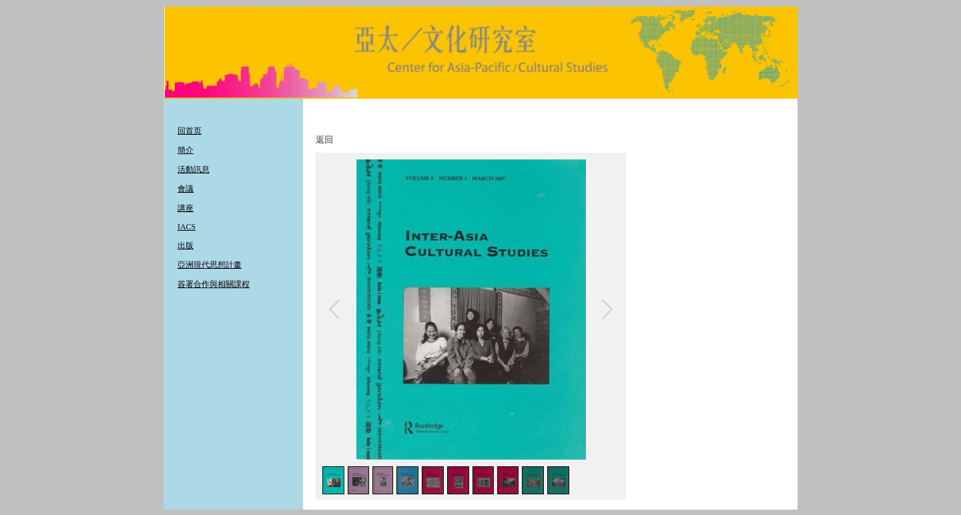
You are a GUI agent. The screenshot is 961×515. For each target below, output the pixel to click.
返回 (324, 140)
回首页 (190, 130)
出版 (186, 245)
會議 (186, 188)
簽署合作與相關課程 (214, 284)
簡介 (186, 150)
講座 (186, 208)
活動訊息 (194, 169)
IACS (187, 226)
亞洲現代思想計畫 (210, 265)
